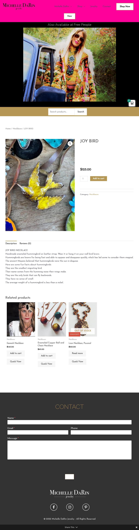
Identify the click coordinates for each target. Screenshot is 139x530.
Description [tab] (11, 244)
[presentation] (28, 466)
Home (8, 129)
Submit (69, 477)
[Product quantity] (84, 178)
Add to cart (98, 179)
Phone (74, 428)
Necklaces (17, 129)
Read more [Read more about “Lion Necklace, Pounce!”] (77, 353)
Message (13, 438)
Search (81, 112)
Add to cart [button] (15, 353)
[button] (70, 143)
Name (11, 417)
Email (11, 428)
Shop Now (125, 7)
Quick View (15, 362)
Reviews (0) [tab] (25, 244)
